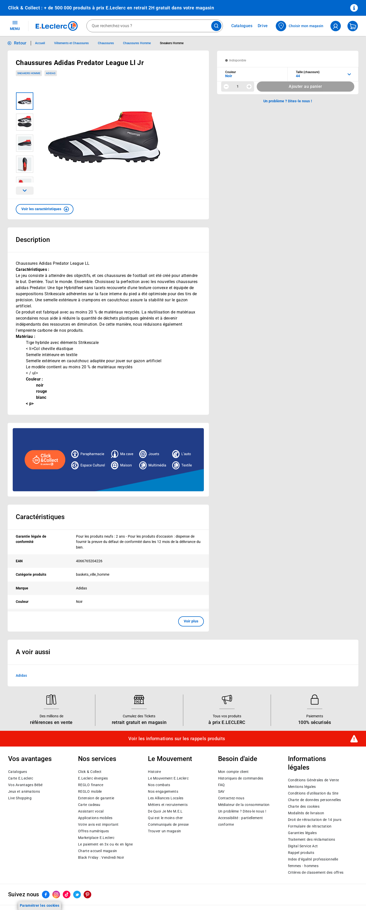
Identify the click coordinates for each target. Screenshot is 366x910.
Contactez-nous (231, 798)
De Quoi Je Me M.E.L (165, 811)
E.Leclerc (96, 838)
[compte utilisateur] (335, 26)
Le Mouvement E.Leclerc (168, 778)
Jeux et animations (24, 791)
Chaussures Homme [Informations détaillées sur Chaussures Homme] (136, 43)
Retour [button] (20, 43)
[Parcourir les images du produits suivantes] (25, 191)
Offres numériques (93, 831)
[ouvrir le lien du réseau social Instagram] (56, 895)
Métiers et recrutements (168, 805)
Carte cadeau (89, 805)
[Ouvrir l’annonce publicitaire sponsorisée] (108, 459)
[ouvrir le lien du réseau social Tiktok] (66, 895)
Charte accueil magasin (97, 851)
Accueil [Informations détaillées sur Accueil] (40, 43)
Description (33, 239)
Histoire (154, 772)
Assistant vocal (90, 811)
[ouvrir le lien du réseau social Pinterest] (87, 895)
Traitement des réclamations (311, 840)
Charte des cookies (303, 807)
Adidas (21, 675)
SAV (221, 791)
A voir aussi (33, 651)
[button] (44, 209)
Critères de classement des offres (316, 873)
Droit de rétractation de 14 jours (314, 820)
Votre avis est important (98, 824)
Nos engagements (163, 791)
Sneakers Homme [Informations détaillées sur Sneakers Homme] (172, 43)
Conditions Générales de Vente (313, 780)
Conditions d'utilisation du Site (313, 793)
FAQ (221, 785)
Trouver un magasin (164, 831)
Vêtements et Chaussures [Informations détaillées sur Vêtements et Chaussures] (71, 43)
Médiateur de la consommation (244, 805)
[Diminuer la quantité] (226, 86)
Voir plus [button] (191, 621)
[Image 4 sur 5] (24, 164)
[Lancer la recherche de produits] (216, 26)
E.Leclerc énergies (93, 778)
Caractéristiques (40, 516)
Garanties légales (302, 833)
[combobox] (154, 26)
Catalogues (17, 772)
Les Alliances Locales (165, 798)
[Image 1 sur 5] (24, 101)
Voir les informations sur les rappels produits (176, 738)
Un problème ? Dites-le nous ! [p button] (287, 101)
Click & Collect (89, 772)
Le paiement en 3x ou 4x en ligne (105, 844)
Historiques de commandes (240, 778)
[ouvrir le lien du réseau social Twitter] (77, 895)
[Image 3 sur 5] (24, 143)
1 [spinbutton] (238, 86)
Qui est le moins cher (165, 818)
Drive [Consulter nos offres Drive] (263, 26)
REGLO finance (90, 785)
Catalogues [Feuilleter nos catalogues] (242, 26)
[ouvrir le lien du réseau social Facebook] (46, 895)
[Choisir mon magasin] (300, 26)
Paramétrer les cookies (39, 905)
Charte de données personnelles (314, 800)
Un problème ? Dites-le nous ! (242, 811)
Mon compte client (233, 772)
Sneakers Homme (28, 73)
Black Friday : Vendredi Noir (101, 857)
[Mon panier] (352, 26)
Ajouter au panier (305, 86)
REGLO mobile (90, 791)
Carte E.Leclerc (20, 778)
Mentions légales (302, 787)
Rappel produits (301, 853)
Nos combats (159, 785)
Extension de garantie (96, 798)
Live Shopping (20, 798)
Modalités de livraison (306, 813)
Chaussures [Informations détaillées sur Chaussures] (106, 43)
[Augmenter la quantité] (249, 86)
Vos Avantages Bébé (25, 785)
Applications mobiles (95, 818)
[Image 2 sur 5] (24, 122)
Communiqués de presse (168, 824)
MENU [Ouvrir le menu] (15, 25)
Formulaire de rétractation (310, 826)
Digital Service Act (303, 846)
